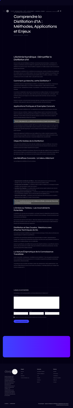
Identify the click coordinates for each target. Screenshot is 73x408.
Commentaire (16, 295)
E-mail (30, 311)
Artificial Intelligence (18, 35)
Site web (46, 311)
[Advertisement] (36, 45)
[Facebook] (58, 2)
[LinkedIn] (60, 2)
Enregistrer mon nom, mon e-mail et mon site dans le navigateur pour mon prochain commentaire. (30, 317)
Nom (15, 311)
